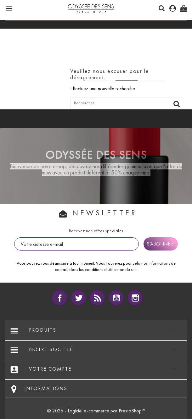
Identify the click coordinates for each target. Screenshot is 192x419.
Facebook (59, 297)
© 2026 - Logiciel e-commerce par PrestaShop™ (96, 411)
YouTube (116, 297)
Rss (97, 297)
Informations (45, 388)
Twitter (78, 297)
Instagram (135, 297)
